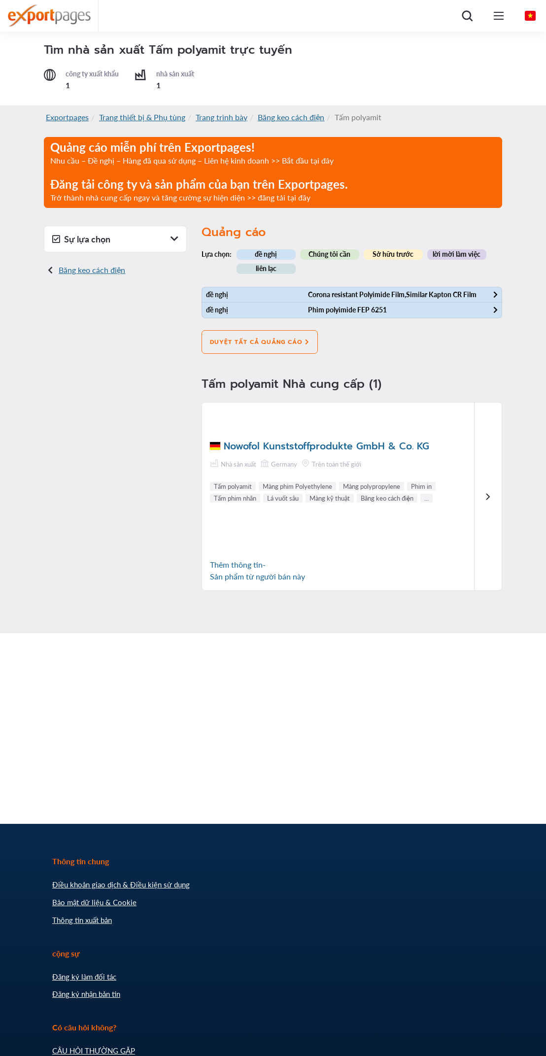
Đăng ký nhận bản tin (86, 993)
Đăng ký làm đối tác (84, 976)
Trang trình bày (221, 117)
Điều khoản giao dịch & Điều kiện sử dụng (121, 884)
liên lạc (266, 268)
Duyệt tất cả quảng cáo (259, 342)
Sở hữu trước (393, 254)
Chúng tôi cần (329, 254)
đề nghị (266, 254)
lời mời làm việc (456, 254)
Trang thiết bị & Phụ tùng (142, 117)
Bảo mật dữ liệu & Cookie (94, 902)
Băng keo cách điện (291, 117)
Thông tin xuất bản (82, 920)
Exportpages (67, 117)
